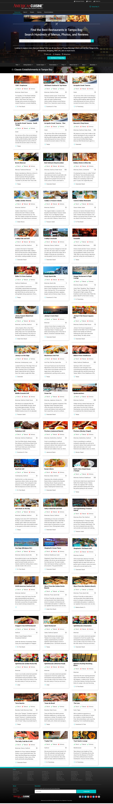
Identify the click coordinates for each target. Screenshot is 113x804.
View (18, 65)
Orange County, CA (60, 780)
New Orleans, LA (60, 778)
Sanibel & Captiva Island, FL (77, 780)
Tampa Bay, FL (94, 7)
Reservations (53, 65)
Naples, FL (58, 775)
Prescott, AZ (73, 777)
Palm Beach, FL (74, 771)
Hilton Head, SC (45, 775)
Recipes (32, 12)
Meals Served (74, 65)
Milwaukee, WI (59, 773)
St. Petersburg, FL (89, 775)
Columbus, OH (30, 774)
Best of (25, 12)
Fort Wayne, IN (30, 780)
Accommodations (48, 12)
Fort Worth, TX (45, 771)
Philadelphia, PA (74, 773)
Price (64, 65)
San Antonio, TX (74, 778)
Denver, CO (29, 777)
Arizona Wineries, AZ (17, 773)
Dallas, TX (29, 775)
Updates (14, 792)
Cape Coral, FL (16, 777)
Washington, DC (89, 780)
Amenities (93, 65)
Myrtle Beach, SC (60, 774)
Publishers (15, 789)
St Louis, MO (88, 777)
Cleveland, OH (30, 773)
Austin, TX (15, 775)
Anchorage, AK (16, 771)
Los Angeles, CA (45, 778)
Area (84, 65)
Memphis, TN (59, 771)
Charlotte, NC (16, 780)
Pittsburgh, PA (74, 775)
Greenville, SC (45, 774)
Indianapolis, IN (45, 777)
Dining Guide (17, 12)
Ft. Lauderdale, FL (45, 773)
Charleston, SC (16, 778)
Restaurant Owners (79, 1)
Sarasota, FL (88, 771)
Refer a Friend (16, 790)
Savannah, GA (89, 773)
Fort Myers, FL (30, 778)
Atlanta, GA (15, 774)
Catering (39, 12)
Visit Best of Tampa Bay (56, 58)
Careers (88, 1)
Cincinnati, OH (30, 771)
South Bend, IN (89, 774)
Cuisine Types (41, 65)
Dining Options (28, 65)
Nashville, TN (59, 777)
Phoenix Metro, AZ (75, 774)
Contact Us (96, 1)
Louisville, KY (45, 780)
